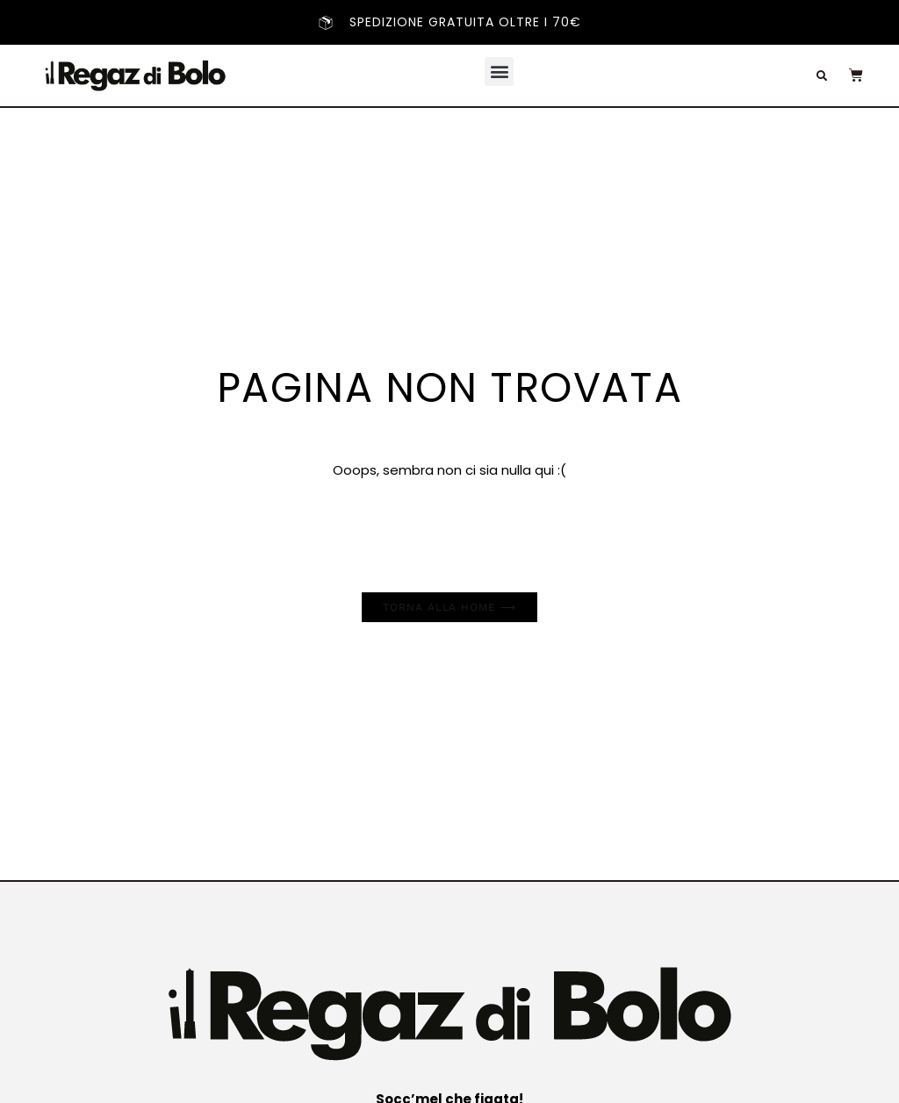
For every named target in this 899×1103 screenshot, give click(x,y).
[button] (499, 71)
